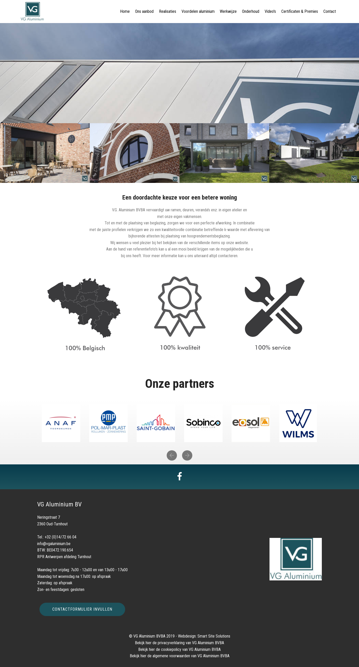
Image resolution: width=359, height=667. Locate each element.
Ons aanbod (144, 11)
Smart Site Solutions (213, 636)
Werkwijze (228, 11)
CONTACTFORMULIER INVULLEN (82, 609)
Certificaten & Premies (299, 11)
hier (149, 642)
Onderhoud (250, 11)
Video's (270, 11)
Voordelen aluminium (198, 11)
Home (125, 11)
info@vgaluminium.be (54, 543)
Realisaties (167, 11)
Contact (329, 11)
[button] (172, 455)
